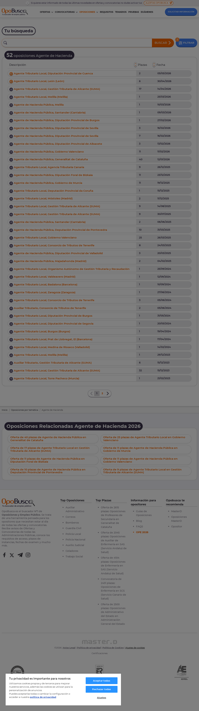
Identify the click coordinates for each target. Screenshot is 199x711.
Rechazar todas (101, 689)
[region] (63, 689)
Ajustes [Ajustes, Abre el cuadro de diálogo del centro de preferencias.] (101, 697)
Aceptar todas (101, 680)
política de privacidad (43, 697)
